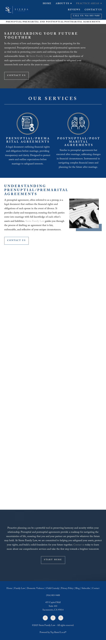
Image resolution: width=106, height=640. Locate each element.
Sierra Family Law (38, 56)
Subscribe (86, 588)
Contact (95, 588)
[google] (60, 617)
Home (47, 4)
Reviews (74, 10)
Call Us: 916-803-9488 (86, 16)
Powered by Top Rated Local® (53, 632)
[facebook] (45, 617)
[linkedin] (53, 617)
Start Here (53, 560)
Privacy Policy (67, 588)
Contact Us (93, 10)
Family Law (19, 588)
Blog (77, 588)
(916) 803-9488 (53, 595)
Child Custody (52, 588)
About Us (64, 4)
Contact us (78, 545)
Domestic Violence (35, 588)
